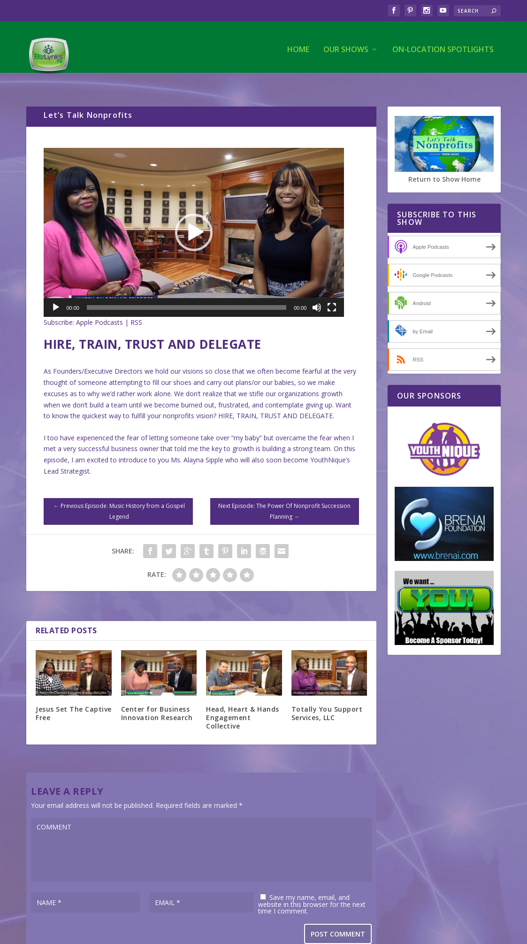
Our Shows (345, 45)
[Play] (56, 288)
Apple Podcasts (99, 303)
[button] (194, 213)
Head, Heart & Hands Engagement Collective (242, 698)
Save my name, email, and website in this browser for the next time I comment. (312, 885)
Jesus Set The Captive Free (74, 694)
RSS (136, 303)
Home (298, 45)
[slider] (186, 288)
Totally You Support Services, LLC (327, 694)
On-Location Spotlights (443, 45)
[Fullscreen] (331, 288)
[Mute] (316, 288)
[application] (194, 213)
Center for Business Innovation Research (157, 694)
